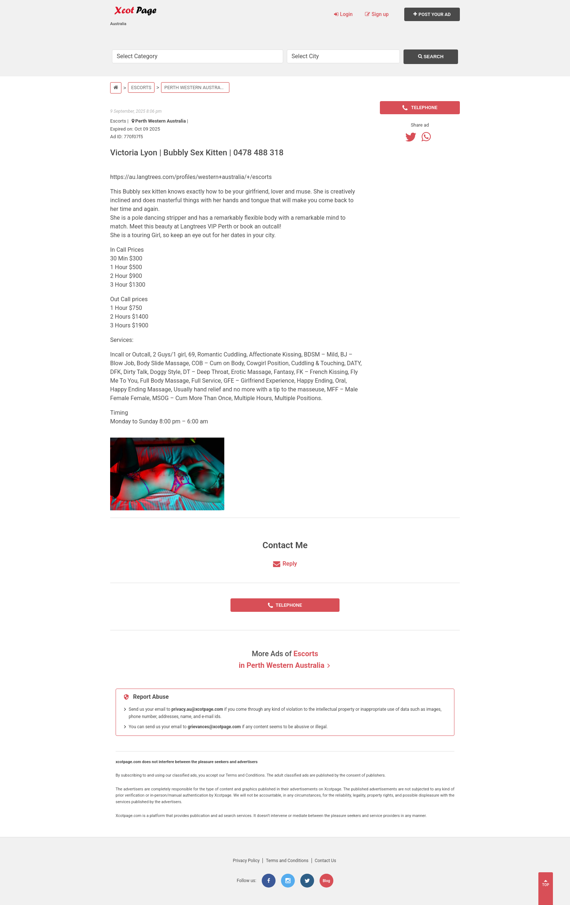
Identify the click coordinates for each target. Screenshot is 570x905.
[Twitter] (412, 136)
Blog (326, 881)
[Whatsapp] (427, 136)
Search (431, 56)
